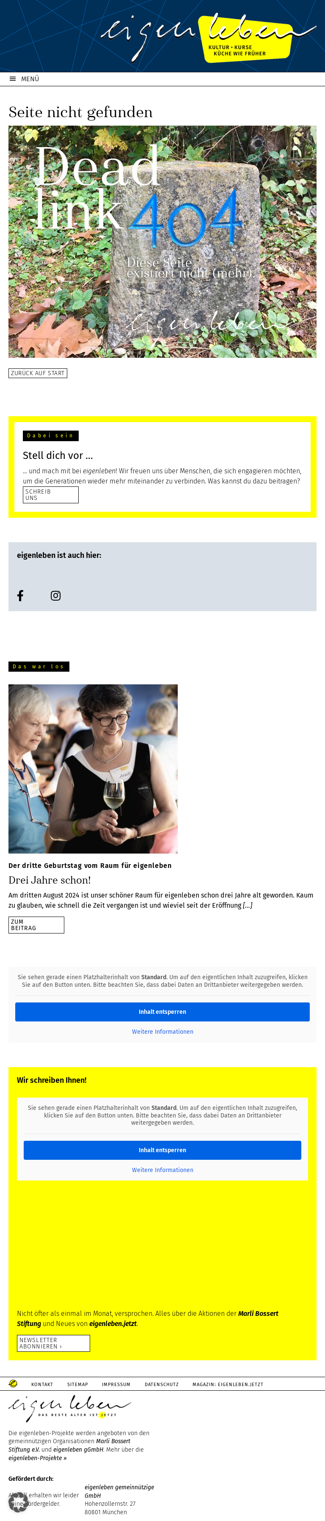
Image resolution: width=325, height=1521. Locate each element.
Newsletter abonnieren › (40, 1343)
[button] (18, 1502)
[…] (247, 905)
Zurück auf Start (38, 373)
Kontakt (43, 1384)
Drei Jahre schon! (49, 880)
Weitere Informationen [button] (162, 1031)
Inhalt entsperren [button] (162, 1012)
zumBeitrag (23, 924)
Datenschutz (163, 1384)
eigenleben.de (162, 38)
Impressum (117, 1384)
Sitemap (78, 1384)
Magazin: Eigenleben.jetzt (230, 1384)
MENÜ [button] (30, 79)
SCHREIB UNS (38, 494)
